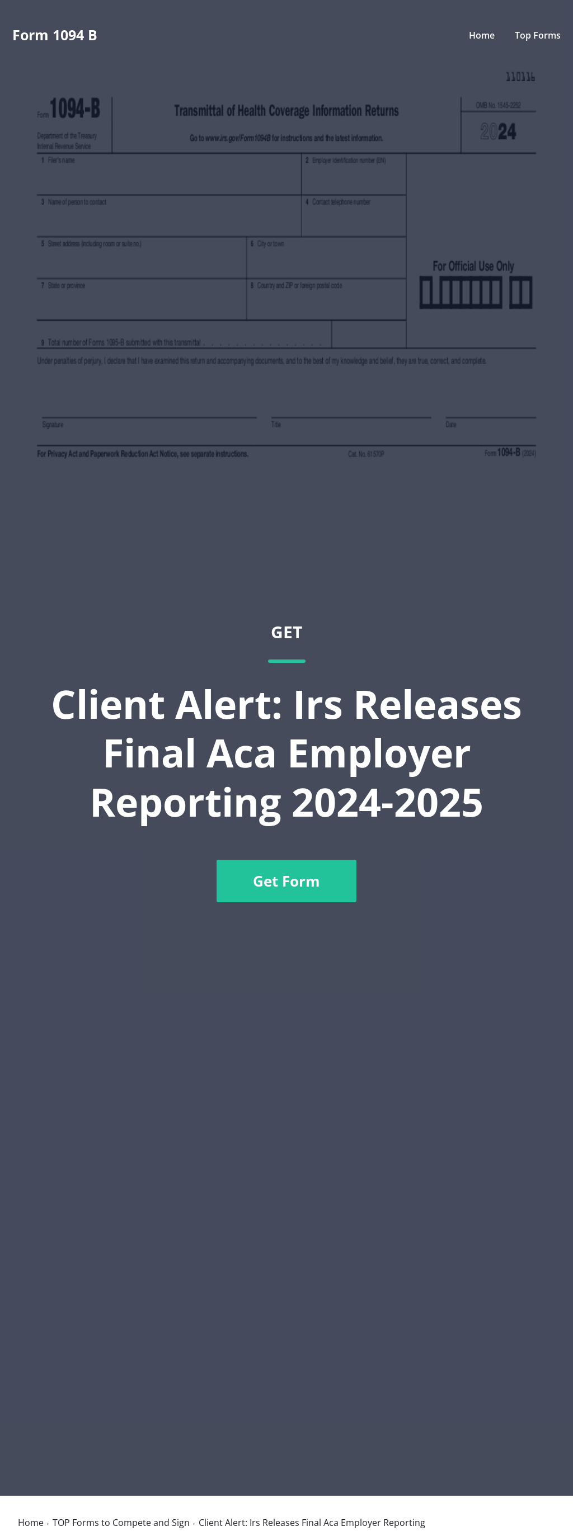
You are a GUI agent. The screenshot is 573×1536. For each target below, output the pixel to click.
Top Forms (538, 35)
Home (482, 35)
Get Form (286, 881)
